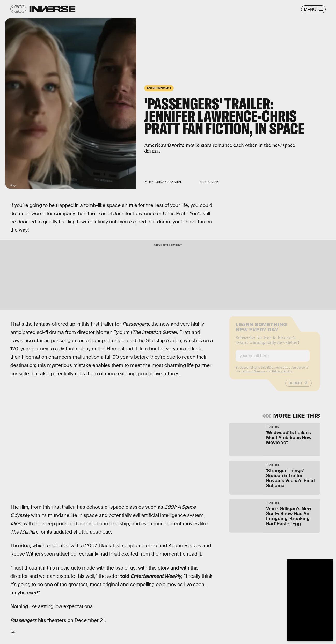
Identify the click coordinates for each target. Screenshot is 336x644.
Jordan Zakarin (167, 182)
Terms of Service (253, 375)
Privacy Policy (282, 375)
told (150, 576)
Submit (295, 386)
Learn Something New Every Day (261, 329)
